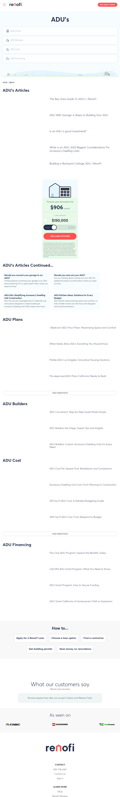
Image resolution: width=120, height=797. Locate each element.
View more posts (60, 393)
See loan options (60, 236)
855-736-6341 (60, 769)
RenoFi (15, 5)
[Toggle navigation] (4, 4)
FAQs (60, 792)
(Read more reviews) (60, 689)
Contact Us (60, 774)
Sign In (60, 778)
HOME (5, 83)
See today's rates (107, 5)
